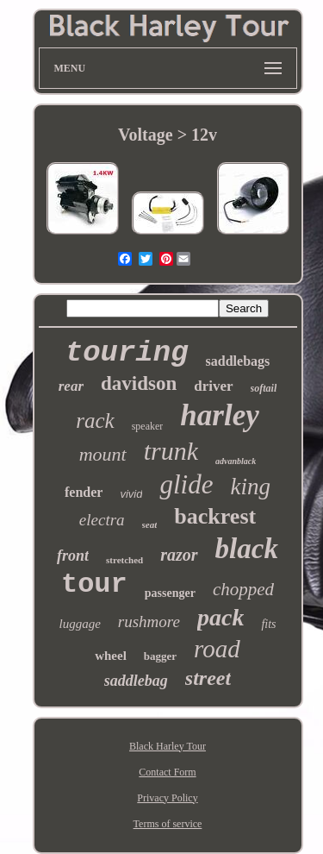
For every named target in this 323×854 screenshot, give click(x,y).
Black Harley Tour (167, 746)
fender (83, 492)
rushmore (149, 621)
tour (94, 584)
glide (186, 484)
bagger (160, 656)
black (246, 548)
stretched (124, 560)
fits (268, 624)
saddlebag (136, 680)
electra (102, 520)
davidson (139, 383)
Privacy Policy (167, 798)
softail (264, 388)
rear (71, 386)
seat (150, 524)
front (73, 555)
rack (95, 420)
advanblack (235, 461)
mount (103, 454)
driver (213, 386)
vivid (131, 493)
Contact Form (167, 772)
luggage (79, 624)
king (250, 486)
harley (219, 415)
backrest (215, 516)
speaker (148, 426)
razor (178, 554)
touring (127, 352)
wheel (111, 655)
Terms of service (168, 824)
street (208, 678)
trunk (171, 450)
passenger (170, 593)
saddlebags (238, 361)
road (217, 648)
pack (220, 617)
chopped (243, 589)
